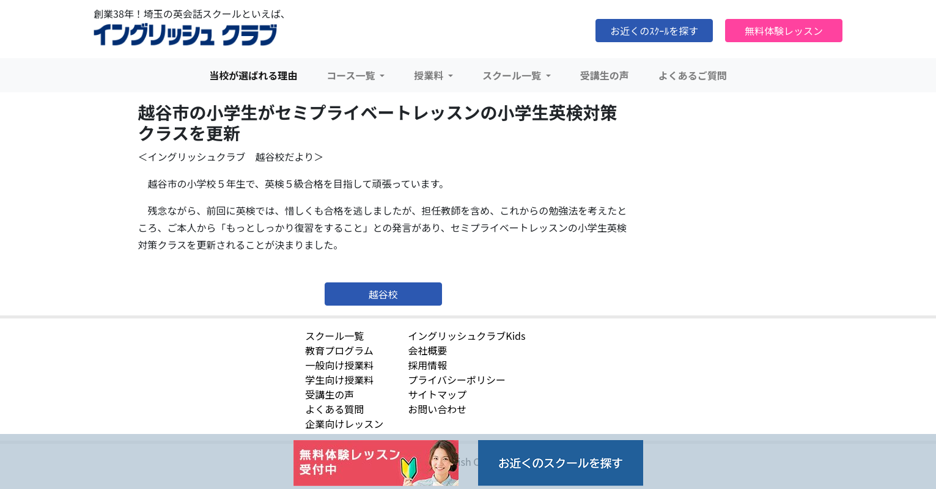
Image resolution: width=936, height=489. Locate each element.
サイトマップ (437, 394)
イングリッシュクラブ (185, 35)
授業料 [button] (430, 75)
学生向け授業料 (339, 379)
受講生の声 (604, 75)
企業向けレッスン (344, 423)
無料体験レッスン (784, 30)
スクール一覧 (334, 335)
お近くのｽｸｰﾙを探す (654, 30)
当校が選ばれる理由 (253, 75)
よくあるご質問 (692, 75)
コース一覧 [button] (351, 75)
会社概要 (427, 350)
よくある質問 (334, 409)
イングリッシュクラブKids (466, 335)
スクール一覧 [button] (513, 75)
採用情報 (427, 365)
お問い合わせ (437, 409)
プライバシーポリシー (457, 379)
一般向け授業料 (339, 365)
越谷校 (383, 294)
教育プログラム (339, 350)
